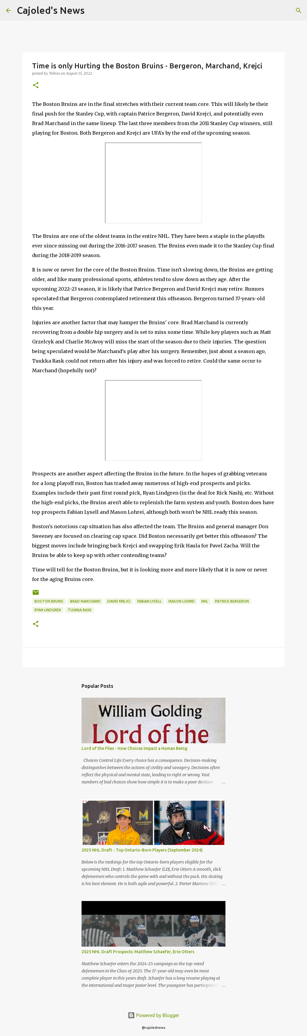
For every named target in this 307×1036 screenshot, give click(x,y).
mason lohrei (181, 601)
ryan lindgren (47, 610)
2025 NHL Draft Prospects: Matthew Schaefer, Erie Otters (138, 951)
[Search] (93, 10)
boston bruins (48, 601)
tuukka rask (79, 610)
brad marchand (85, 601)
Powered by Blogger (153, 1015)
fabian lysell (149, 601)
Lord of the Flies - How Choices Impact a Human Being (134, 748)
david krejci (118, 601)
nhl (204, 601)
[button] (35, 86)
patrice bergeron (232, 601)
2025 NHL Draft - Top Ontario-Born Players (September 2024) (142, 850)
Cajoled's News (51, 10)
